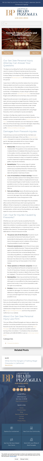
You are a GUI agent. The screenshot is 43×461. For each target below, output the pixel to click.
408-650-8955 (21, 18)
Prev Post (7, 53)
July (6, 23)
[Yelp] (25, 389)
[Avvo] (28, 389)
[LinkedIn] (17, 389)
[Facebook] (14, 389)
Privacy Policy (21, 420)
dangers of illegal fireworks (14, 310)
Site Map (21, 418)
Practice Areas (21, 410)
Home (21, 408)
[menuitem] (21, 408)
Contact (21, 416)
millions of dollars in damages (16, 128)
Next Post (36, 53)
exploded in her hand (23, 93)
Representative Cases (21, 414)
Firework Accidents (13, 343)
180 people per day (17, 77)
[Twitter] (21, 389)
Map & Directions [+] (21, 401)
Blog (21, 412)
